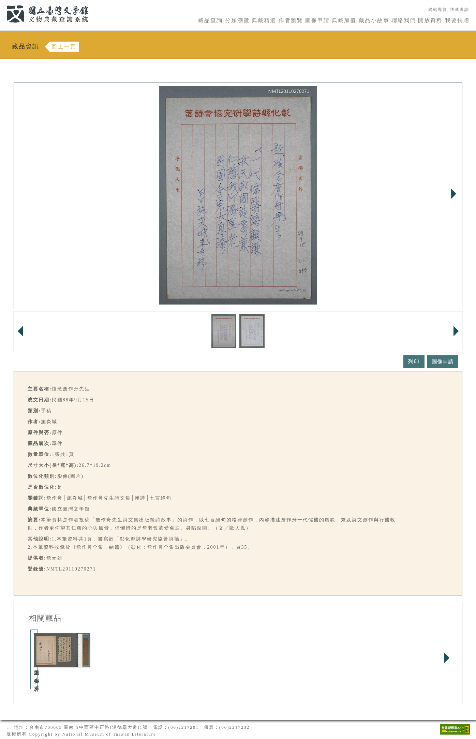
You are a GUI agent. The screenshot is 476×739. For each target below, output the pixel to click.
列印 (414, 362)
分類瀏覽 (237, 20)
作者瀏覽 (291, 20)
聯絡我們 (403, 20)
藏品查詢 (210, 20)
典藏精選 (264, 20)
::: (2, 4)
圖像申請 (317, 20)
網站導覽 (437, 9)
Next (453, 194)
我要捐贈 (457, 20)
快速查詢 (459, 9)
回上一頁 (63, 46)
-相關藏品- (45, 618)
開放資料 (430, 20)
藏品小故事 (374, 20)
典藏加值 (344, 20)
